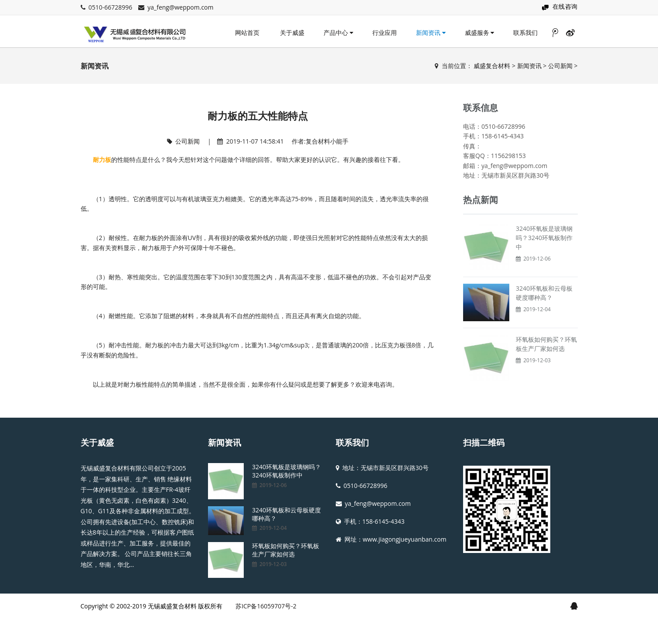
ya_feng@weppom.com (180, 7)
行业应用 (384, 32)
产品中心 (338, 32)
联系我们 (525, 32)
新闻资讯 (431, 32)
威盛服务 (479, 32)
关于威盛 (292, 32)
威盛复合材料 (492, 66)
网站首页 (247, 32)
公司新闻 (560, 66)
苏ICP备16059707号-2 (266, 606)
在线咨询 (565, 6)
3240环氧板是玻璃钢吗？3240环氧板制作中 (544, 237)
